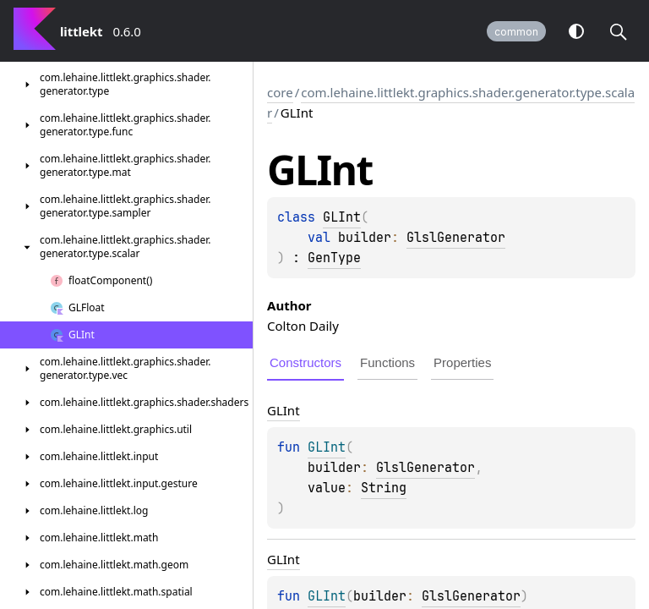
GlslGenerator (455, 237)
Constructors (305, 362)
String (383, 488)
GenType (334, 258)
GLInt (342, 217)
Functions (387, 362)
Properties (462, 362)
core (280, 92)
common (516, 31)
